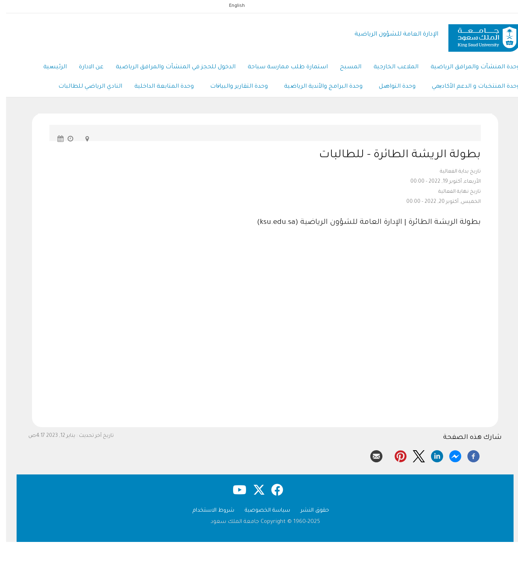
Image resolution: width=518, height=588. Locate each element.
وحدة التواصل (391, 87)
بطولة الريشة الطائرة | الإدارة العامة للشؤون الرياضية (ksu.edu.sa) (363, 223)
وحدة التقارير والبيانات (233, 87)
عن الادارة (85, 67)
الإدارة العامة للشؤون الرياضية (390, 34)
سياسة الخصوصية (261, 511)
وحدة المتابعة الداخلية (158, 87)
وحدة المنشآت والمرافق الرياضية (469, 67)
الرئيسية (49, 68)
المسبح (344, 67)
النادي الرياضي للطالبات (84, 87)
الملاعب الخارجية (389, 67)
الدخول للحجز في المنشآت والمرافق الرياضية (169, 67)
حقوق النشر (309, 511)
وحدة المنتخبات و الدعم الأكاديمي (470, 87)
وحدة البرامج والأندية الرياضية (317, 87)
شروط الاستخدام (207, 511)
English (231, 6)
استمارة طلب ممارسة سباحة (282, 67)
